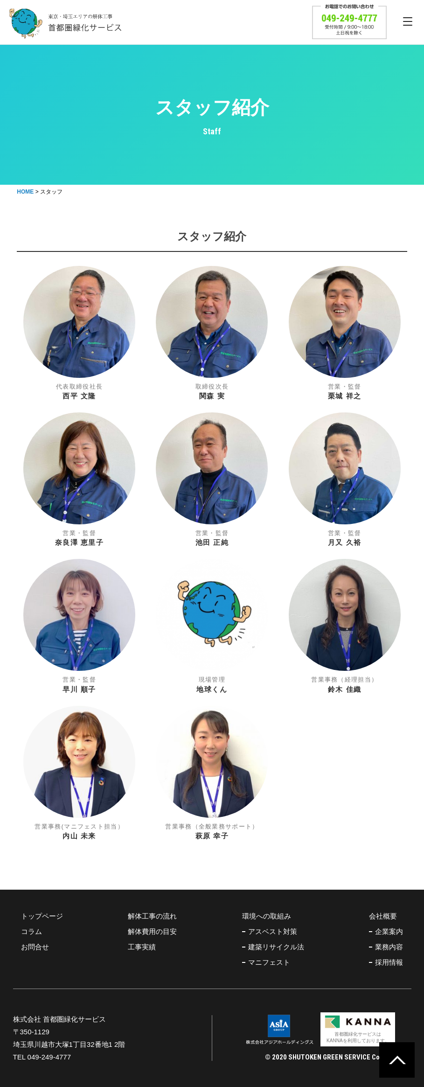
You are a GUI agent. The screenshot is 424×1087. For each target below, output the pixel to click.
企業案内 (389, 931)
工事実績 (142, 947)
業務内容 (389, 947)
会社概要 (383, 916)
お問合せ (35, 947)
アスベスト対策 (272, 931)
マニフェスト (269, 962)
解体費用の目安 (152, 931)
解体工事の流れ (152, 916)
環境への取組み (266, 916)
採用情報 (389, 962)
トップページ (42, 916)
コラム (31, 931)
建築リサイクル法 (276, 947)
